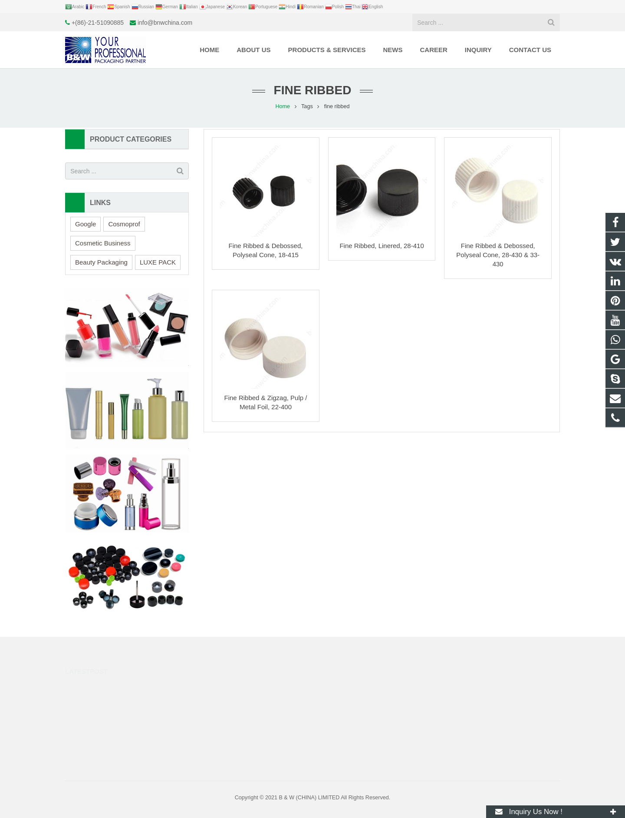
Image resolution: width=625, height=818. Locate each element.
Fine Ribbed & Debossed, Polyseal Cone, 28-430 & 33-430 (497, 255)
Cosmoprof (124, 224)
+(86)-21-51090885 (98, 22)
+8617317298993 (349, 687)
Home (282, 106)
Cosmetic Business (103, 243)
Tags (307, 106)
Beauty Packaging (101, 262)
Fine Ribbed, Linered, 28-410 (381, 245)
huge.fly (337, 725)
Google (85, 224)
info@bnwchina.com (165, 22)
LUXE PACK (158, 262)
